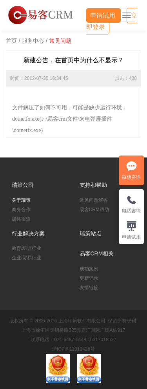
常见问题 (60, 41)
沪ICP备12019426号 (73, 349)
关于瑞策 (21, 200)
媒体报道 (21, 219)
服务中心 (33, 41)
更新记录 (89, 278)
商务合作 (21, 209)
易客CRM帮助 (94, 209)
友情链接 (89, 287)
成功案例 (89, 268)
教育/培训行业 (26, 248)
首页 (11, 41)
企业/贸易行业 (26, 258)
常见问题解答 (94, 200)
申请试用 (103, 15)
